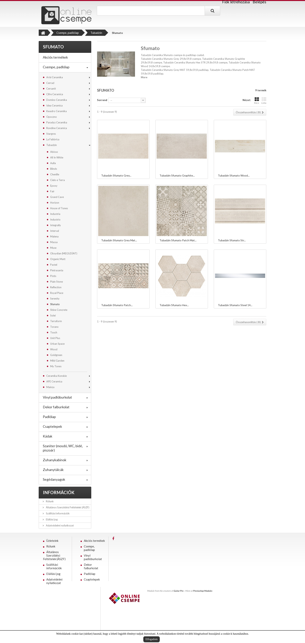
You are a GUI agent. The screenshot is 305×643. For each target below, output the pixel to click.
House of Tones (59, 208)
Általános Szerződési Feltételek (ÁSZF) (67, 507)
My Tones (55, 366)
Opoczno (51, 116)
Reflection (55, 287)
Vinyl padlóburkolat (57, 397)
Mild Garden (57, 360)
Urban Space (57, 343)
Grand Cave (57, 197)
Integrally (55, 225)
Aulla (53, 163)
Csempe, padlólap (56, 67)
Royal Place (56, 292)
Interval (54, 230)
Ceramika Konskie (56, 375)
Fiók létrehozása (236, 2)
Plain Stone (56, 281)
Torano (54, 326)
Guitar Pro (178, 590)
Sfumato (55, 304)
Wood (53, 349)
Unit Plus (55, 338)
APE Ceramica (54, 381)
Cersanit (51, 88)
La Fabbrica (52, 139)
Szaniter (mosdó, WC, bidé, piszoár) (63, 448)
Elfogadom (151, 639)
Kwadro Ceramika (56, 111)
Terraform (56, 321)
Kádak (47, 436)
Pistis (53, 276)
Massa (54, 242)
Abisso (54, 151)
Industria (55, 213)
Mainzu (50, 387)
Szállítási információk (57, 513)
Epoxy (53, 185)
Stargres (51, 133)
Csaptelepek (52, 426)
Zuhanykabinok (54, 460)
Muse (53, 247)
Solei (53, 315)
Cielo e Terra (57, 180)
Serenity (55, 298)
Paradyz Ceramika (56, 122)
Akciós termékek (55, 57)
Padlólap (49, 417)
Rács (256, 100)
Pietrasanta (56, 270)
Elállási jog (51, 519)
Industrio (55, 219)
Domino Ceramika (56, 99)
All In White (56, 157)
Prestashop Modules (202, 590)
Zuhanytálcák (53, 469)
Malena (54, 236)
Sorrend (102, 100)
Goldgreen (56, 355)
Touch (53, 332)
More (144, 77)
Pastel (53, 264)
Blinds (53, 168)
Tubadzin (51, 145)
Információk (58, 492)
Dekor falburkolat (56, 407)
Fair (52, 191)
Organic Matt (57, 259)
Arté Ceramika (54, 77)
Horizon (54, 202)
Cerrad (50, 82)
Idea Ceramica (54, 105)
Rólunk (49, 501)
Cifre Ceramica (54, 94)
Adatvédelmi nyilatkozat (59, 525)
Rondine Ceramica (56, 128)
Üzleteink (52, 540)
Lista (263, 100)
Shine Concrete (58, 309)
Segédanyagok (54, 479)
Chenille (54, 174)
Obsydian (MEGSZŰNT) (63, 253)
